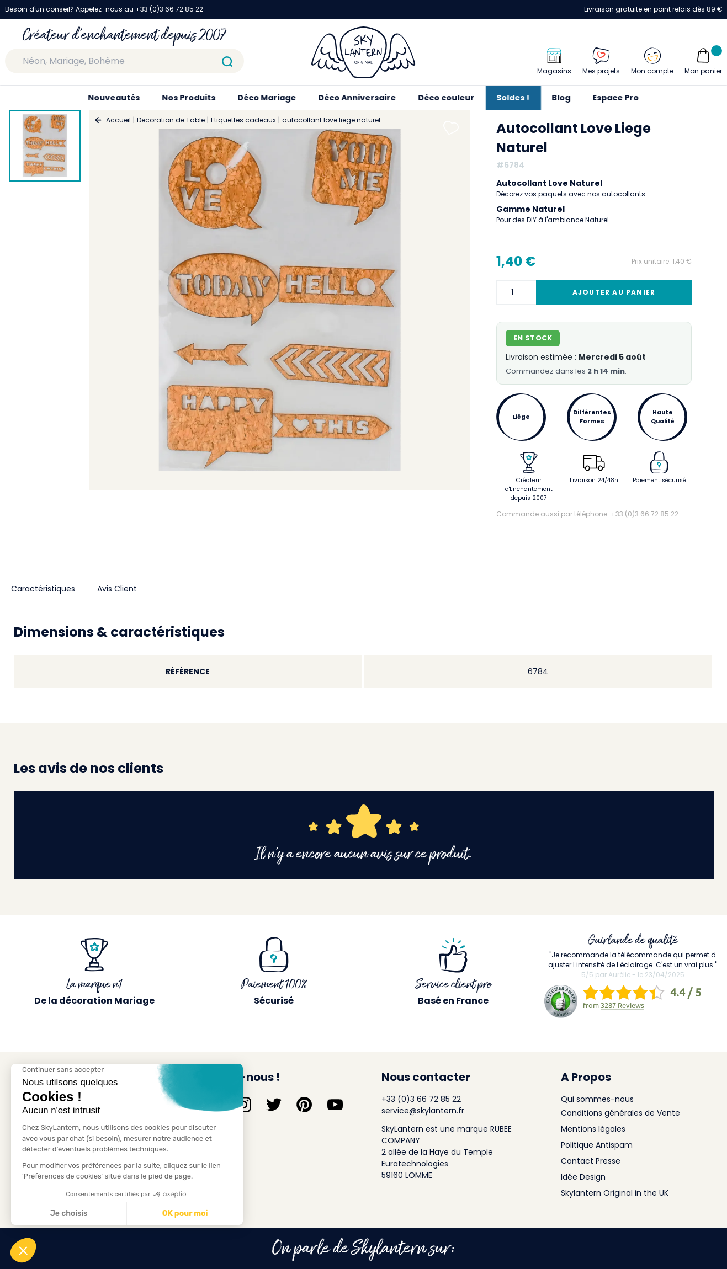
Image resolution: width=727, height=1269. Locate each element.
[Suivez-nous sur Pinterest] (304, 1105)
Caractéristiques (43, 588)
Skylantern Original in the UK (614, 1192)
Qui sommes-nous (597, 1099)
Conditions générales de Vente (620, 1112)
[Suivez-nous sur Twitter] (274, 1105)
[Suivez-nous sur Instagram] (243, 1105)
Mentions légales (593, 1128)
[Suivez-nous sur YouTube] (335, 1105)
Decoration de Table (171, 120)
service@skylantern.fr (422, 1110)
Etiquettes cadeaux (243, 120)
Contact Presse (590, 1160)
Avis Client (117, 588)
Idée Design (583, 1176)
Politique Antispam (597, 1144)
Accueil (118, 120)
